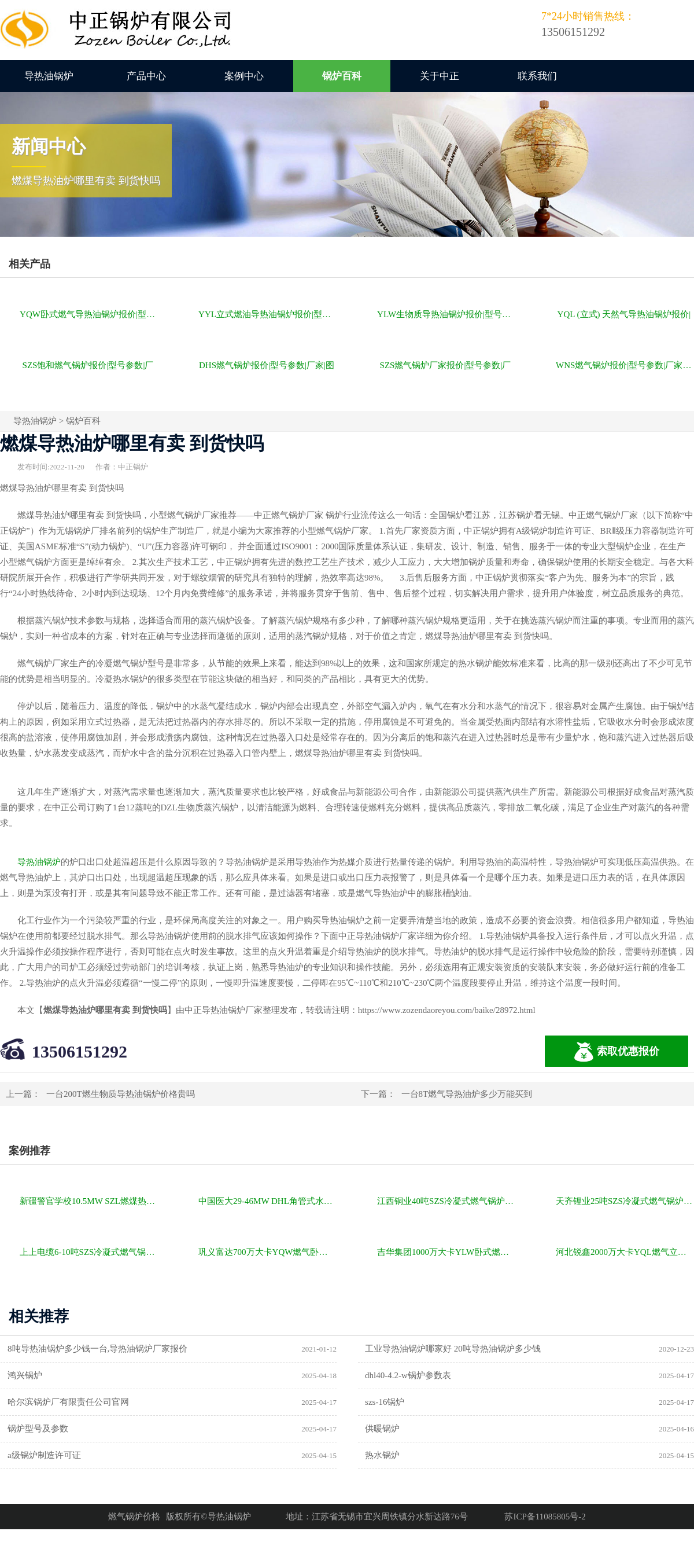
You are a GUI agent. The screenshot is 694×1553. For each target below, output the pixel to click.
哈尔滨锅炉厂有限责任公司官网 (68, 1402)
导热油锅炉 (48, 76)
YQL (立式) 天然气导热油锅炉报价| (624, 314)
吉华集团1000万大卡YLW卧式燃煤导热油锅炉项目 (446, 1252)
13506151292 (79, 1051)
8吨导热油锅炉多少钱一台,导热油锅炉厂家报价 (97, 1348)
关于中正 (439, 76)
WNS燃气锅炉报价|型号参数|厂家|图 (624, 365)
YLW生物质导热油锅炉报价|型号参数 (446, 314)
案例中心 (244, 76)
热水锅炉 (382, 1455)
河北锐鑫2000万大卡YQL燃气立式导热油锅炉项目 (625, 1252)
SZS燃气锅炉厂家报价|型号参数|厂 (445, 365)
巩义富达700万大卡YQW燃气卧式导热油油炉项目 (267, 1252)
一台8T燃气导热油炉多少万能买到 (467, 1094)
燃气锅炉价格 (134, 1516)
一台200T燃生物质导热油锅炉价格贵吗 (120, 1094)
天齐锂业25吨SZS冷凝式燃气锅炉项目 (625, 1201)
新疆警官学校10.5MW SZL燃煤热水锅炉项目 (89, 1201)
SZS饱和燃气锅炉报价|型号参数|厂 (88, 365)
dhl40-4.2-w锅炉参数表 (408, 1375)
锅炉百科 (341, 76)
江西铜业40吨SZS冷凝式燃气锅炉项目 (446, 1201)
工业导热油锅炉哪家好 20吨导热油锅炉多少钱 (453, 1348)
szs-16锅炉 (384, 1402)
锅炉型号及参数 (38, 1428)
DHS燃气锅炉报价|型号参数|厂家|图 (266, 365)
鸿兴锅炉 (25, 1375)
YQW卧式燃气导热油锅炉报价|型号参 (89, 314)
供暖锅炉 (382, 1428)
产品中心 (146, 76)
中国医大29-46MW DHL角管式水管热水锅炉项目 (267, 1201)
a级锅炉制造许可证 (44, 1455)
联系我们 (537, 76)
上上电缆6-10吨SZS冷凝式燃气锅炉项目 (89, 1252)
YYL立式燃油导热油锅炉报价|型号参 (267, 314)
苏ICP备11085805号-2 (544, 1516)
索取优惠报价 (616, 1052)
